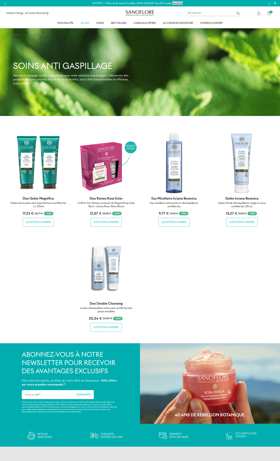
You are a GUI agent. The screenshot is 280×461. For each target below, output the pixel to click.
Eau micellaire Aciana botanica (174, 198)
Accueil (17, 35)
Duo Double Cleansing (106, 303)
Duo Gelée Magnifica (38, 198)
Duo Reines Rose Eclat (106, 198)
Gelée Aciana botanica (242, 198)
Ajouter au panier (38, 222)
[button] (270, 13)
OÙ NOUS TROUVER (36, 13)
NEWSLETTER (14, 13)
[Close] (275, 3)
